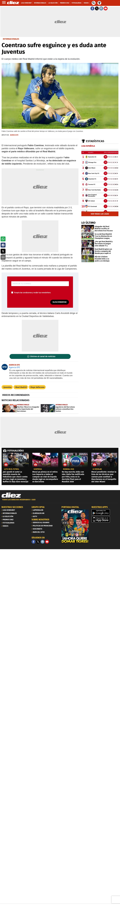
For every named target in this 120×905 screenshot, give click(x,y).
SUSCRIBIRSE (59, 302)
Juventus (8, 387)
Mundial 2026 (68, 469)
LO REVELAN (97, 469)
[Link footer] (11, 495)
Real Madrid (21, 387)
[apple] (105, 519)
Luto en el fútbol (11, 469)
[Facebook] (33, 541)
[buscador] (94, 3)
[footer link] (60, 501)
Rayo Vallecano (37, 387)
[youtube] (47, 541)
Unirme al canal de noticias (42, 356)
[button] (3, 238)
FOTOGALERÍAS (15, 450)
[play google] (105, 512)
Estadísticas (95, 141)
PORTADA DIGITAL (70, 507)
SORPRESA (38, 469)
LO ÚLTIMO (88, 222)
